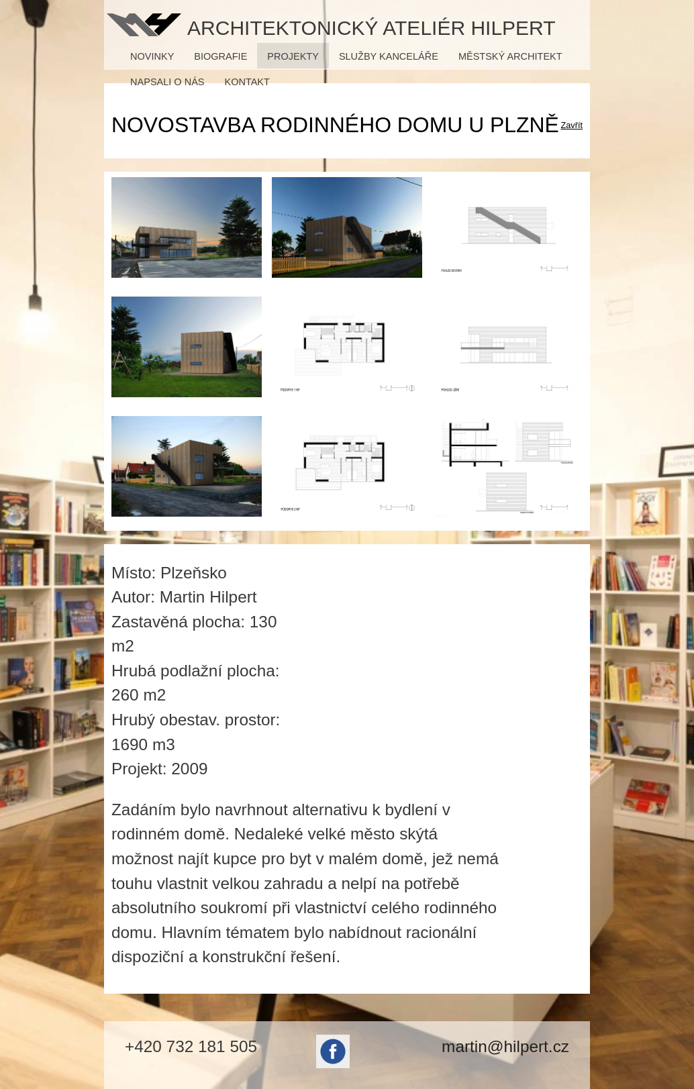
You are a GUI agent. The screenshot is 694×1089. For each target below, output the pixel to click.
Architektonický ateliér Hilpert (371, 26)
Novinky (152, 56)
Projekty (293, 56)
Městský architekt (510, 56)
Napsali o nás (167, 81)
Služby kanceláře (388, 56)
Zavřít (571, 125)
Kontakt (247, 81)
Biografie (220, 56)
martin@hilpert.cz (505, 1046)
